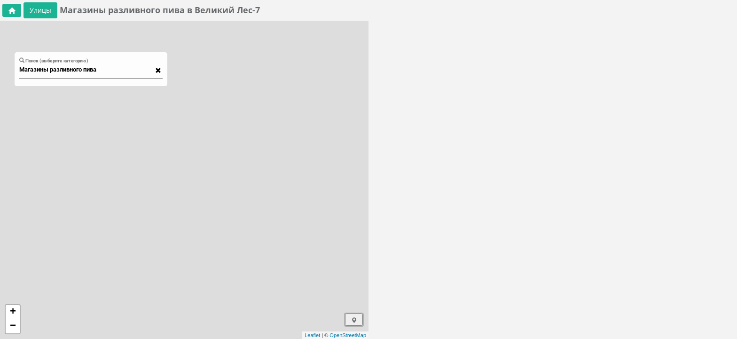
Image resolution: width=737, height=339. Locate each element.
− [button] (13, 326)
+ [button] (13, 312)
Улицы (40, 10)
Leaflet (312, 335)
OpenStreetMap (347, 335)
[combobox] (86, 70)
